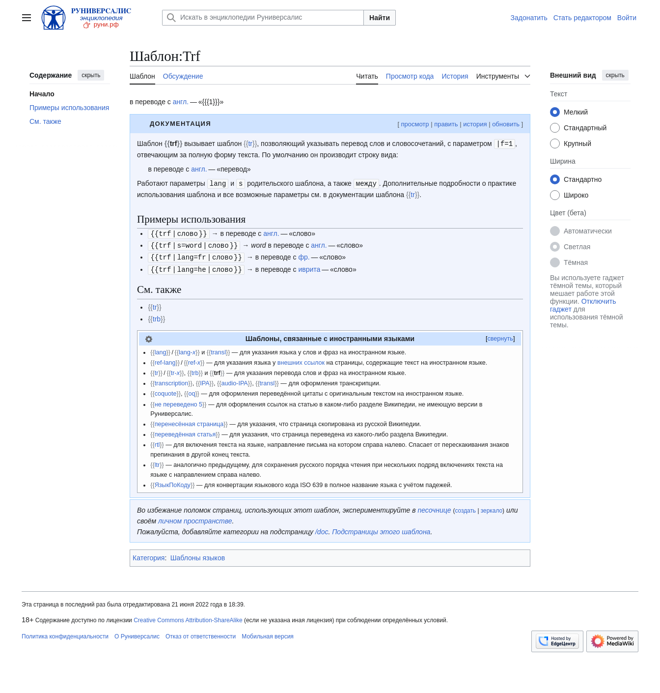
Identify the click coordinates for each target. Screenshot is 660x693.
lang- (187, 349)
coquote (166, 390)
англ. (181, 102)
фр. (303, 255)
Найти (379, 18)
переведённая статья (185, 431)
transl (218, 349)
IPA (204, 380)
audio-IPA (234, 380)
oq (191, 390)
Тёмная (576, 262)
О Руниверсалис (137, 633)
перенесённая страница (189, 421)
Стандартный (585, 128)
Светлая (577, 247)
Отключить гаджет (583, 305)
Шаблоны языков (197, 555)
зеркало (491, 507)
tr (250, 143)
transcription (172, 380)
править (446, 124)
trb (157, 316)
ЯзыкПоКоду (173, 482)
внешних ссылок (301, 359)
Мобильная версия (268, 633)
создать (465, 507)
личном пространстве (195, 518)
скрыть (91, 75)
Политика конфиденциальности (65, 633)
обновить (506, 124)
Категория (149, 555)
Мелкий (576, 112)
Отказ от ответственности (200, 633)
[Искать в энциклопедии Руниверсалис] (263, 18)
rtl (157, 441)
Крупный (577, 143)
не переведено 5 (178, 401)
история (475, 124)
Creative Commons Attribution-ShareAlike (188, 617)
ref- (194, 359)
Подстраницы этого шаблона (381, 529)
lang (160, 349)
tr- (175, 370)
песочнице (434, 507)
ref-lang (165, 359)
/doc (321, 529)
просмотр (415, 124)
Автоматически (588, 231)
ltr (157, 462)
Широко (576, 195)
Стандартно (583, 179)
